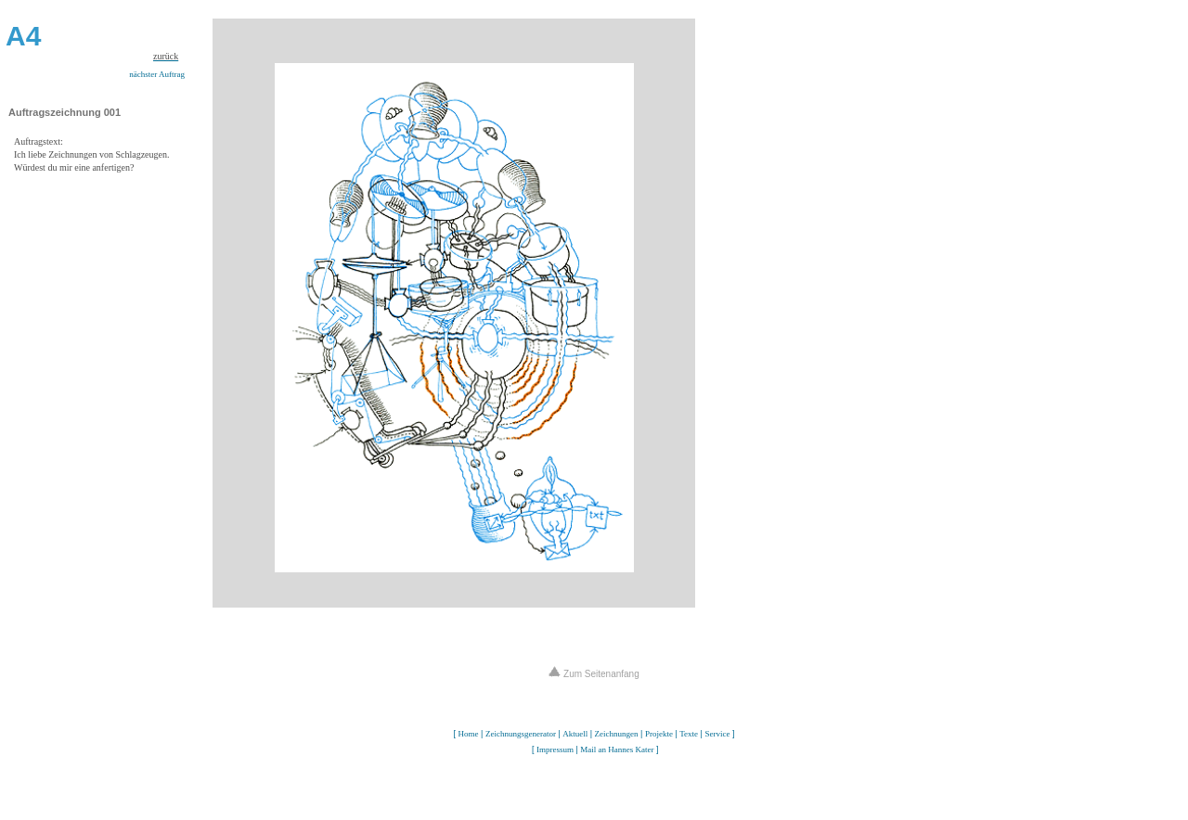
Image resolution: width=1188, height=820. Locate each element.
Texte (688, 733)
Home (468, 733)
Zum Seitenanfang (594, 674)
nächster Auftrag (157, 74)
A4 (23, 35)
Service (717, 733)
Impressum (555, 749)
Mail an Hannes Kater (616, 749)
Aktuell (575, 733)
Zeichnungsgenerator (520, 733)
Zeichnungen (617, 733)
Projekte (659, 733)
